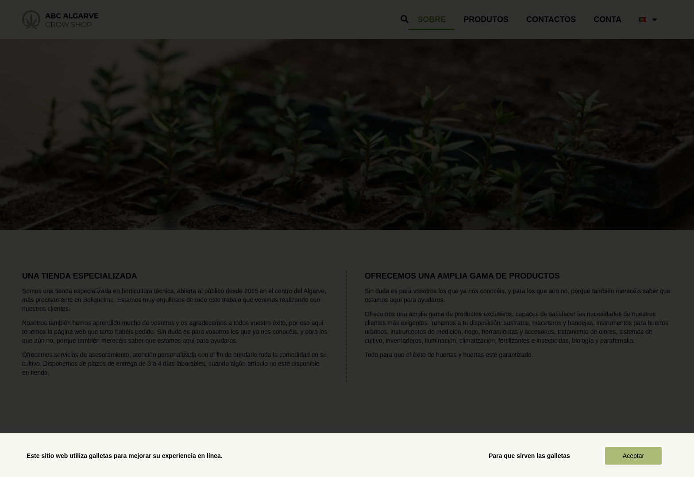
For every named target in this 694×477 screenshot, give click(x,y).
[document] (347, 238)
